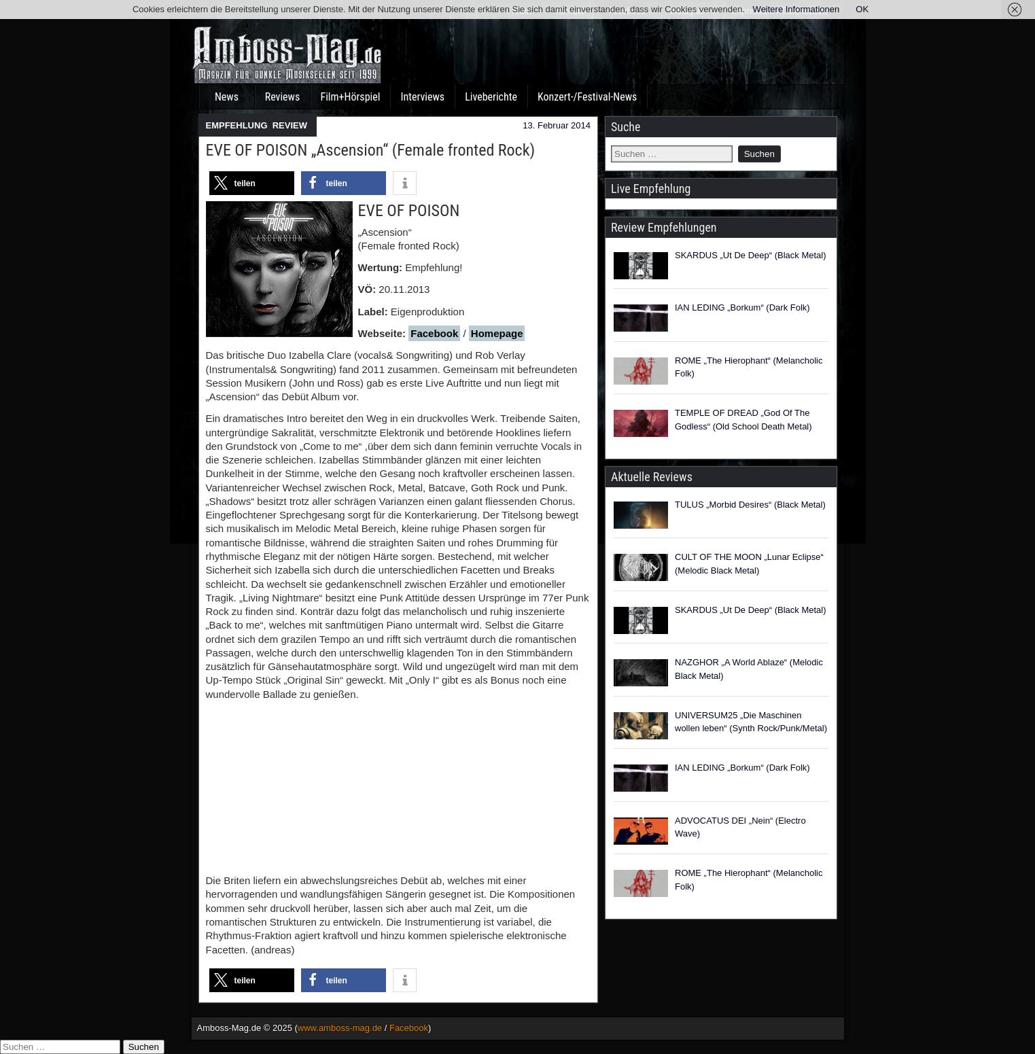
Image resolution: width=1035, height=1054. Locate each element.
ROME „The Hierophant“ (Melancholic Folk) (748, 367)
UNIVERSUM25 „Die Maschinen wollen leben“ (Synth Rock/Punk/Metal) (751, 722)
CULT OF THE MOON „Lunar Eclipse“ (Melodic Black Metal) (749, 564)
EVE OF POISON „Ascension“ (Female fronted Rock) (371, 150)
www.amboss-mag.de (340, 1028)
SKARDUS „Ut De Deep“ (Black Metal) (750, 255)
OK (862, 9)
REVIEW (290, 125)
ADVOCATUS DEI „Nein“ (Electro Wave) (740, 827)
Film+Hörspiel (351, 96)
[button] (251, 183)
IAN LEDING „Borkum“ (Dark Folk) (742, 307)
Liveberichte (491, 96)
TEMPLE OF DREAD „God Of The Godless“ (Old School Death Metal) (743, 420)
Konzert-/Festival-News (587, 96)
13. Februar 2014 (557, 125)
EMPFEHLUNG (237, 125)
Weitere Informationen (796, 9)
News (227, 96)
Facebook (434, 333)
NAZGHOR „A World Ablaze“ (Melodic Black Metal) (749, 669)
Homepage (497, 333)
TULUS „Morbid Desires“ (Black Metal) (750, 504)
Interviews (422, 96)
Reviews (282, 96)
